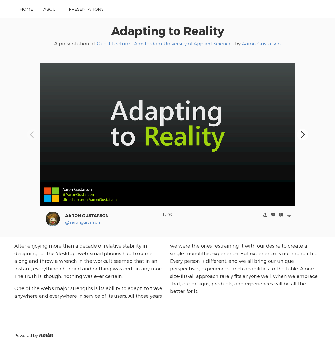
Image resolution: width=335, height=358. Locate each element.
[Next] (302, 134)
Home (26, 9)
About (50, 9)
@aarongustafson (82, 222)
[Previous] (32, 134)
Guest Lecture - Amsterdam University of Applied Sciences (165, 43)
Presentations (86, 9)
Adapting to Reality (167, 30)
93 (170, 214)
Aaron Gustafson (261, 43)
